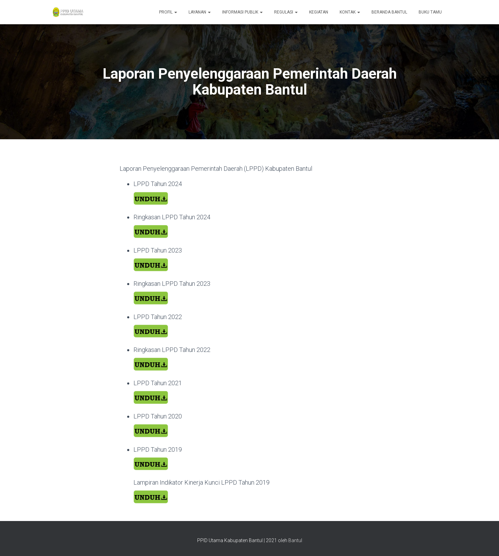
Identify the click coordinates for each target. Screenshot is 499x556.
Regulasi (286, 12)
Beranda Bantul (389, 12)
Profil (168, 12)
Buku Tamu (430, 12)
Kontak (350, 12)
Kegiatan (318, 12)
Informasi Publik (242, 12)
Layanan (200, 12)
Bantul (295, 540)
